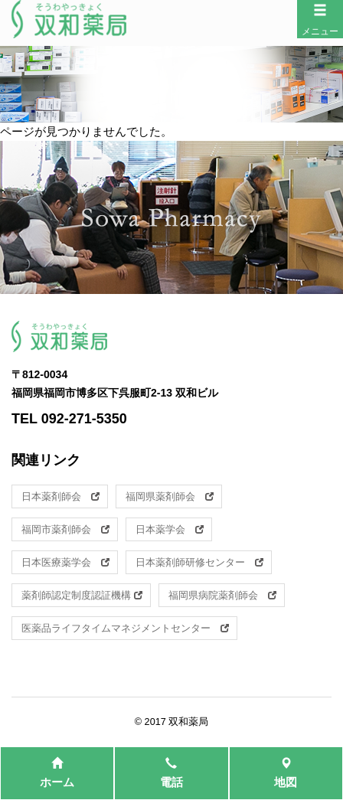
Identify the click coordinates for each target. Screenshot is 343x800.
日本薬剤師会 (60, 496)
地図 (285, 773)
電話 (171, 773)
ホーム (57, 773)
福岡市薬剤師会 (65, 529)
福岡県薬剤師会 (170, 496)
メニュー (320, 20)
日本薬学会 (170, 529)
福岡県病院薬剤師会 (222, 595)
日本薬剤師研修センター (199, 562)
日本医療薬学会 (65, 562)
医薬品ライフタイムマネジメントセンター (125, 628)
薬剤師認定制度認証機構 (81, 595)
